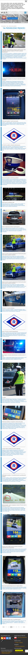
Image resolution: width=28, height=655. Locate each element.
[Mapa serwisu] (4, 12)
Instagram (10, 638)
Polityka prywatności (6, 653)
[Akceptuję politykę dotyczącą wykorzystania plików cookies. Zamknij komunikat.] (26, 1)
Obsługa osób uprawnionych (20, 651)
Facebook (7, 638)
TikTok (2, 641)
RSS (2, 638)
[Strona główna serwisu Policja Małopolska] (2, 12)
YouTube (4, 638)
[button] (25, 12)
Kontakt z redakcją (19, 642)
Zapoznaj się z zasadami (6, 652)
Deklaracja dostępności (19, 646)
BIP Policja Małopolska (22, 637)
